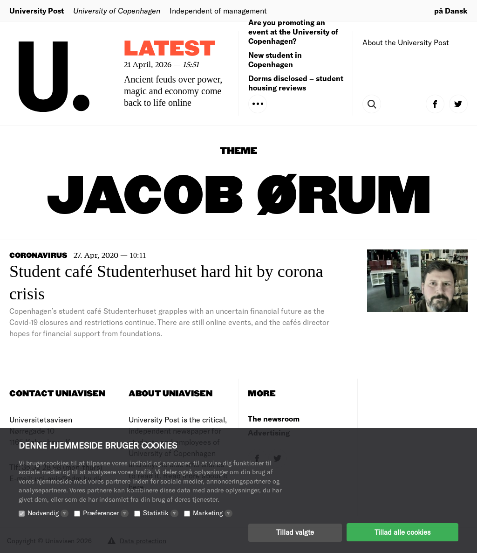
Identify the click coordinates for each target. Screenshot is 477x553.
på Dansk (451, 10)
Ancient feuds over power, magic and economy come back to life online (173, 91)
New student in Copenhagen (275, 59)
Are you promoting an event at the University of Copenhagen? (293, 31)
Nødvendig (47, 512)
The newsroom (274, 418)
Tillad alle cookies (402, 532)
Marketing (212, 512)
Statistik (160, 512)
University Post (36, 10)
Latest (169, 49)
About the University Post (405, 42)
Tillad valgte (295, 532)
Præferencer (106, 512)
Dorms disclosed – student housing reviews (295, 83)
